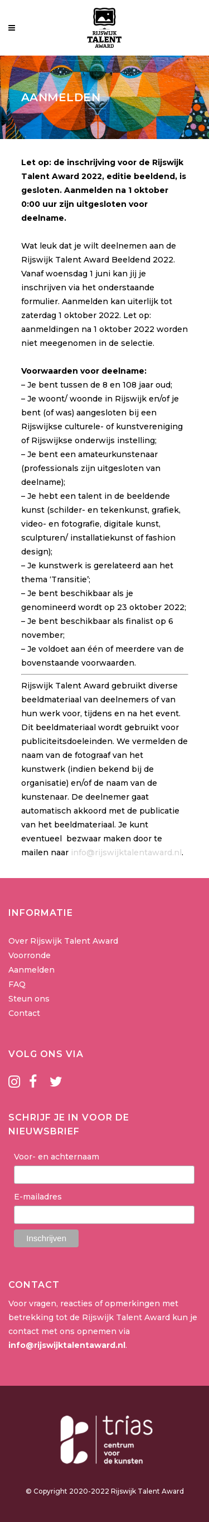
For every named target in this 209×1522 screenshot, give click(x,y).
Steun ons (29, 999)
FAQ (17, 984)
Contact (24, 1013)
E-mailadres (38, 1197)
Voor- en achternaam (56, 1157)
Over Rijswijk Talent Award (63, 941)
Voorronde (29, 955)
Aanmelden (31, 970)
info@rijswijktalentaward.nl (126, 852)
